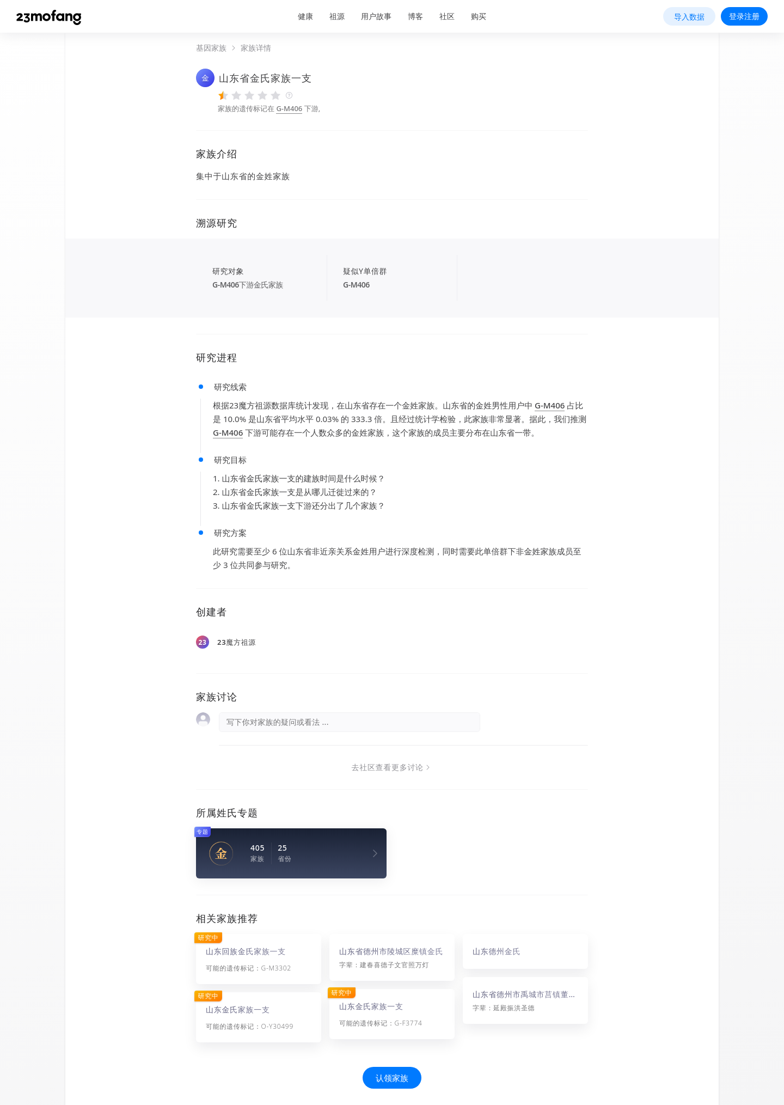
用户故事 (376, 16)
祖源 (337, 16)
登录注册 (744, 16)
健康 (305, 16)
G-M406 (289, 108)
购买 (478, 16)
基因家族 (211, 48)
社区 (447, 16)
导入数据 (689, 16)
